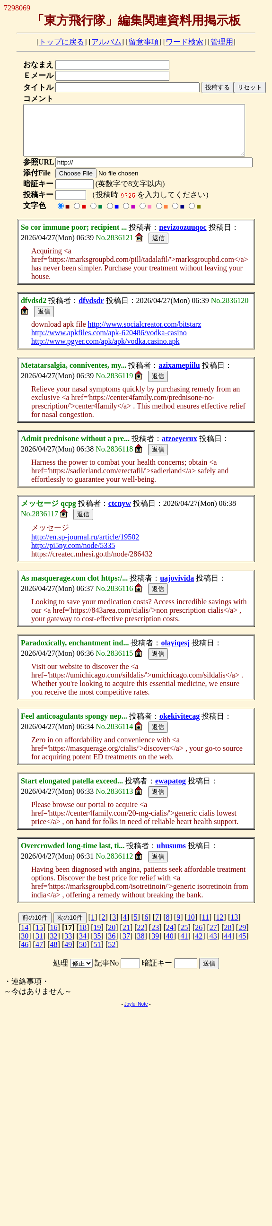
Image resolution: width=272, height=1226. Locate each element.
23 (155, 937)
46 (24, 954)
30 (24, 946)
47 (39, 954)
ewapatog (170, 791)
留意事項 (144, 42)
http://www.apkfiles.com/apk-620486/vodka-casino (109, 343)
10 (191, 927)
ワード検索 (184, 42)
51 (97, 954)
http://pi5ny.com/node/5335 (73, 555)
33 (68, 946)
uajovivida (177, 588)
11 (205, 927)
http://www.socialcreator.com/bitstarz (144, 334)
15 (39, 937)
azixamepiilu (179, 375)
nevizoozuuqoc (182, 237)
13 (234, 927)
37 (126, 946)
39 (155, 946)
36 (111, 946)
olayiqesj (175, 653)
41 (184, 946)
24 (170, 937)
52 (111, 954)
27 (213, 937)
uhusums (171, 856)
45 (242, 946)
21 (126, 937)
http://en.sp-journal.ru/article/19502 (85, 547)
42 (198, 946)
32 (54, 946)
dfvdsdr (91, 310)
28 (227, 937)
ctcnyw (119, 513)
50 (83, 954)
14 (24, 937)
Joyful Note (136, 1014)
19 (97, 937)
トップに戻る (61, 42)
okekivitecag (179, 726)
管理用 (222, 42)
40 (170, 946)
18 (83, 937)
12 (220, 927)
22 (141, 937)
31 (39, 946)
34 (83, 946)
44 (227, 946)
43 (213, 946)
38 (141, 946)
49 (68, 954)
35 (97, 946)
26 (198, 937)
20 (111, 937)
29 (242, 937)
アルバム (106, 42)
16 (54, 937)
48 (54, 954)
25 (184, 937)
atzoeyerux (179, 448)
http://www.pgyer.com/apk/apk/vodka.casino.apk (105, 351)
